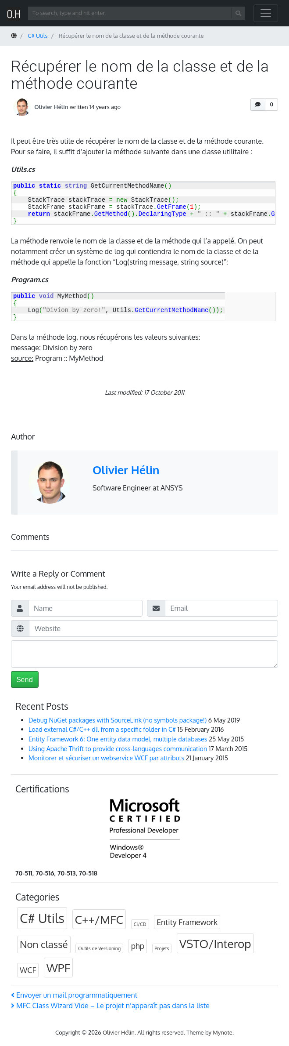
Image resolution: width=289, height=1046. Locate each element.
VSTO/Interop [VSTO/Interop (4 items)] (215, 943)
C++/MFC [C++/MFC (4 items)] (99, 919)
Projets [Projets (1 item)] (162, 948)
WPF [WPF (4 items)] (58, 967)
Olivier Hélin (51, 106)
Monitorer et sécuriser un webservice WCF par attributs (106, 758)
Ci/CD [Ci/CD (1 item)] (140, 924)
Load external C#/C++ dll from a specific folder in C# (102, 729)
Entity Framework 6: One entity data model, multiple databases (118, 739)
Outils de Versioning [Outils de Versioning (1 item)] (99, 948)
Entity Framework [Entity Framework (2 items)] (187, 922)
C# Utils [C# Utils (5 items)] (42, 918)
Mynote (222, 1032)
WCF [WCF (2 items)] (28, 970)
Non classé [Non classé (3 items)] (44, 944)
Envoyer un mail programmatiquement (74, 995)
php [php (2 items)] (137, 946)
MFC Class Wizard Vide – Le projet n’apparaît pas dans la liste (110, 1005)
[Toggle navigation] (265, 13)
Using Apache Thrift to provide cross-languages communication (118, 748)
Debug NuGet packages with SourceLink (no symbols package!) (118, 720)
